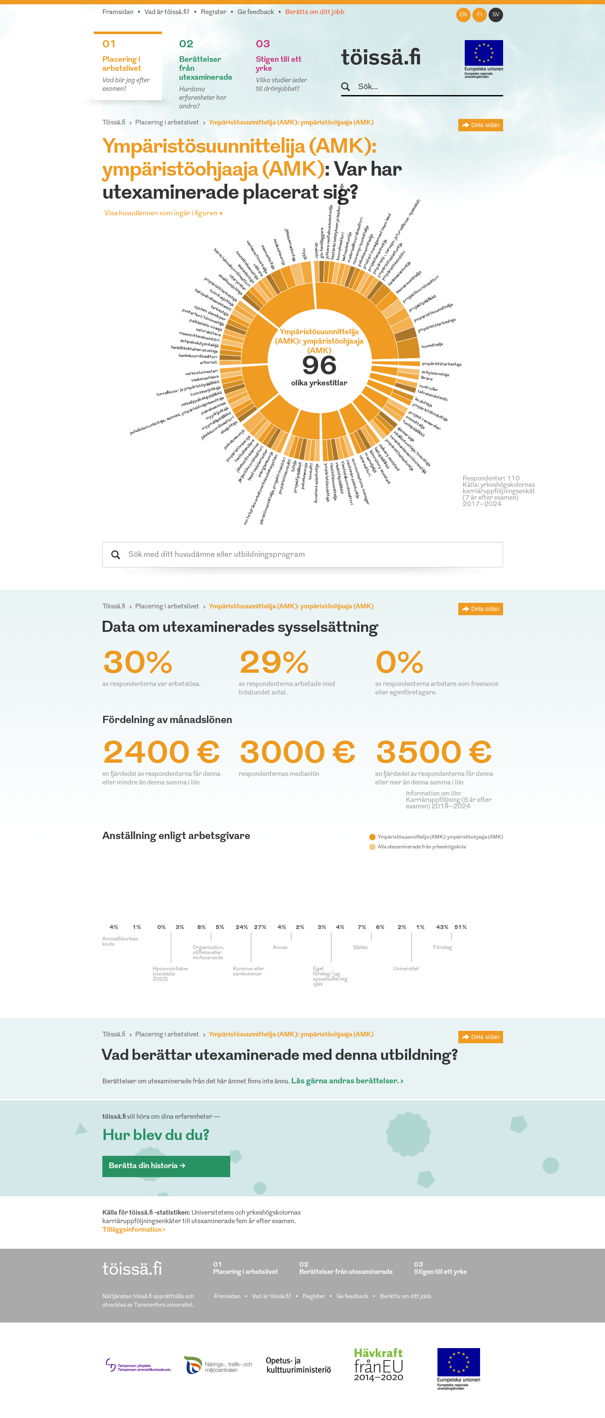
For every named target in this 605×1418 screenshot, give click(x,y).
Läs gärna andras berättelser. (345, 1081)
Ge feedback (255, 12)
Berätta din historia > (147, 1166)
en (463, 14)
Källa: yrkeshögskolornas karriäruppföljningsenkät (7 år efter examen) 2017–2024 (499, 495)
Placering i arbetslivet (167, 123)
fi (479, 14)
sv (495, 14)
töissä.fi (381, 59)
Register (213, 12)
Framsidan (117, 12)
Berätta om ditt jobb (314, 12)
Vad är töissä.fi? (167, 12)
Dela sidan (485, 125)
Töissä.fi (113, 123)
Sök (349, 87)
